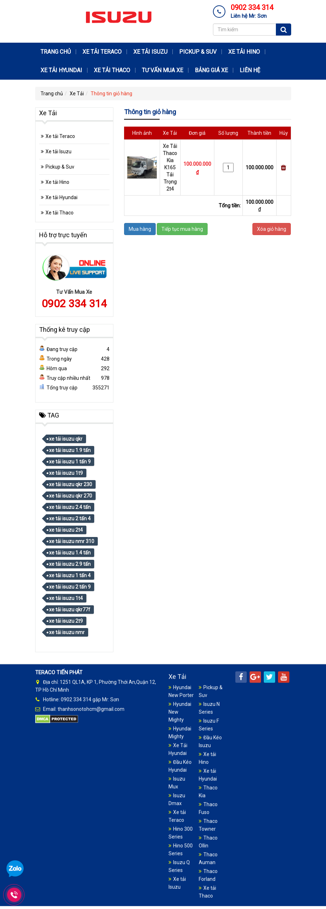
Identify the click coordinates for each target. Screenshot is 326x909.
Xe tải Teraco (102, 51)
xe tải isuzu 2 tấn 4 (70, 518)
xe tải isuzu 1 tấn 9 (70, 461)
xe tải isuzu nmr (67, 632)
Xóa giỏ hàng (271, 229)
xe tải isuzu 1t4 (66, 598)
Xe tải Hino (244, 51)
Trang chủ (56, 51)
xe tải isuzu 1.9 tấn (70, 450)
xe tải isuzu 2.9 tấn (70, 564)
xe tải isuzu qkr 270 (70, 496)
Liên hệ (250, 70)
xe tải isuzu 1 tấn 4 (70, 575)
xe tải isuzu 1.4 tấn (70, 553)
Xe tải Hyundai (61, 70)
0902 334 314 (74, 303)
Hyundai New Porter (181, 899)
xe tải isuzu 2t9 (66, 621)
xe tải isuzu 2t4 (66, 530)
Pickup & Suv (198, 51)
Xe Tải (77, 93)
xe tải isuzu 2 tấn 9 (70, 587)
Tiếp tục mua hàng (182, 229)
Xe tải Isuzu (150, 51)
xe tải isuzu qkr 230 (70, 484)
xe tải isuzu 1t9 (66, 473)
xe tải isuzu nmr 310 (71, 541)
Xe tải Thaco (112, 70)
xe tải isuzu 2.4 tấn (70, 507)
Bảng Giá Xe (211, 70)
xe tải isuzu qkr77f (69, 609)
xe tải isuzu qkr (65, 439)
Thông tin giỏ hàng (111, 93)
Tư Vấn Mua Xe (162, 70)
